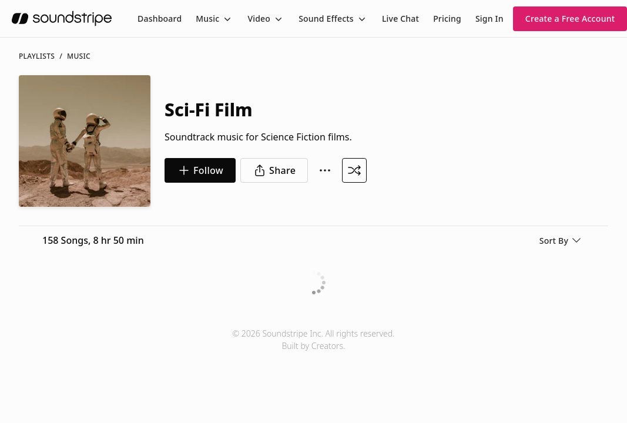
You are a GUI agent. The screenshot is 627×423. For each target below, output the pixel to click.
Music (207, 18)
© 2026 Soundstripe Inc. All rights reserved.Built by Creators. (313, 339)
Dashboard (160, 18)
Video (258, 18)
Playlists (37, 56)
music (78, 56)
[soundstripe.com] (62, 18)
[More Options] (325, 170)
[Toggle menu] (226, 19)
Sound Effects (326, 18)
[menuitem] (159, 18)
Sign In (489, 18)
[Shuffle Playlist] (354, 170)
